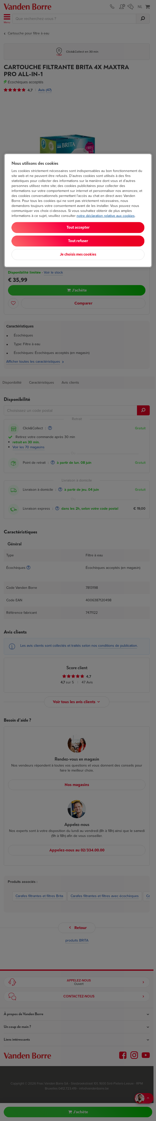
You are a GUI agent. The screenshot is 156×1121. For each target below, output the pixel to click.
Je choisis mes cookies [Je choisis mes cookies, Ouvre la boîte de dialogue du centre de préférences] (78, 254)
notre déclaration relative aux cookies (106, 215)
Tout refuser (78, 240)
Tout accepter (78, 227)
